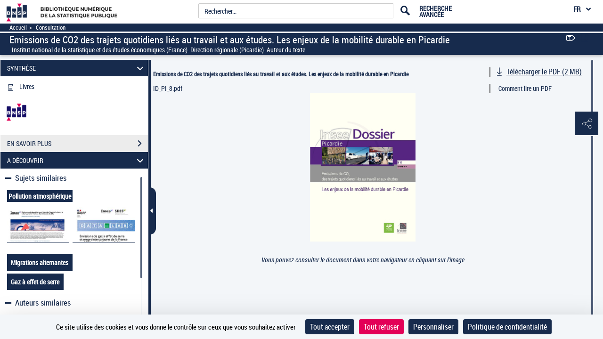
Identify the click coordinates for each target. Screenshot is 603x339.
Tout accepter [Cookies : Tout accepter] (330, 327)
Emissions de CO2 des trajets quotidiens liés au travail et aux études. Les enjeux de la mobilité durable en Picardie (280, 74)
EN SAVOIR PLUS (77, 143)
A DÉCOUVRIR (77, 160)
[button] (586, 124)
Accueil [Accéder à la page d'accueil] (18, 28)
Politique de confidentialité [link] (507, 327)
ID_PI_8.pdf (167, 88)
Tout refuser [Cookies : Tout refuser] (381, 327)
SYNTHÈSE (77, 68)
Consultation (50, 28)
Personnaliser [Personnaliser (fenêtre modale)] (433, 327)
